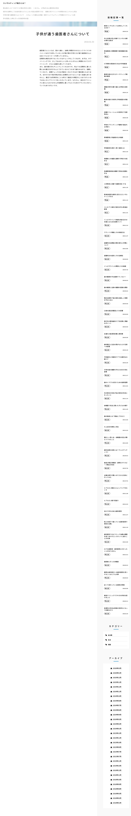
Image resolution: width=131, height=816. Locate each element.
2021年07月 (117, 756)
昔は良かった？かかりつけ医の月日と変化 (17, 8)
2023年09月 (117, 747)
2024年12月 (117, 687)
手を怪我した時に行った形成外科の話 (15, 18)
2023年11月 (117, 738)
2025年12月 (117, 677)
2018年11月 (117, 775)
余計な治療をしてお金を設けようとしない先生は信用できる (23, 11)
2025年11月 (117, 682)
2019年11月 (117, 761)
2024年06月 (117, 710)
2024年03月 (117, 719)
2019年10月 (117, 766)
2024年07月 (117, 705)
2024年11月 (117, 691)
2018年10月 (117, 779)
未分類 (110, 635)
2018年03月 (117, 793)
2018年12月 (117, 770)
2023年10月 (117, 742)
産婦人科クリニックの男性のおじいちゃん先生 (61, 11)
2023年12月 (117, 733)
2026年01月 (117, 673)
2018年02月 (117, 798)
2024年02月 (117, 724)
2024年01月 (117, 729)
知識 (109, 645)
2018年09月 (117, 784)
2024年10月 (117, 696)
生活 (109, 640)
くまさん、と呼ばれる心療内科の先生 (46, 8)
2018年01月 (117, 803)
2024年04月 (117, 715)
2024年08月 (117, 701)
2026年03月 (117, 668)
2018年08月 (117, 789)
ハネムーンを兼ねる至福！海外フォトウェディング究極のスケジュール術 (50, 15)
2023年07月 (117, 752)
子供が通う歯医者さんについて (13, 15)
